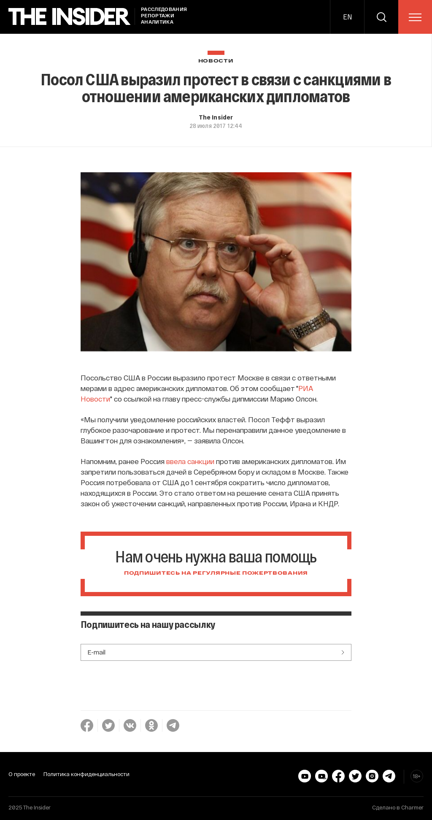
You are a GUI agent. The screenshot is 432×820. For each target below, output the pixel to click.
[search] (381, 17)
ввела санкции (190, 461)
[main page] (69, 16)
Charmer (412, 807)
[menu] (415, 17)
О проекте (21, 774)
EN (347, 17)
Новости (216, 61)
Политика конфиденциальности (86, 774)
